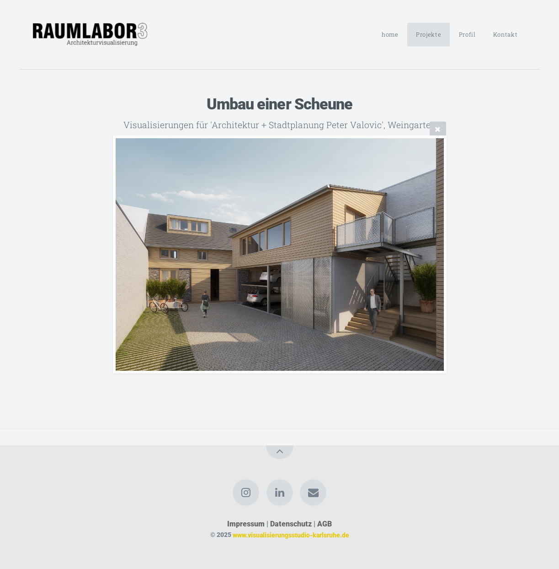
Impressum (246, 524)
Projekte (428, 34)
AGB (324, 524)
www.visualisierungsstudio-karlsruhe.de (291, 535)
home (390, 34)
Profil (467, 34)
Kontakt (505, 34)
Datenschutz (291, 524)
